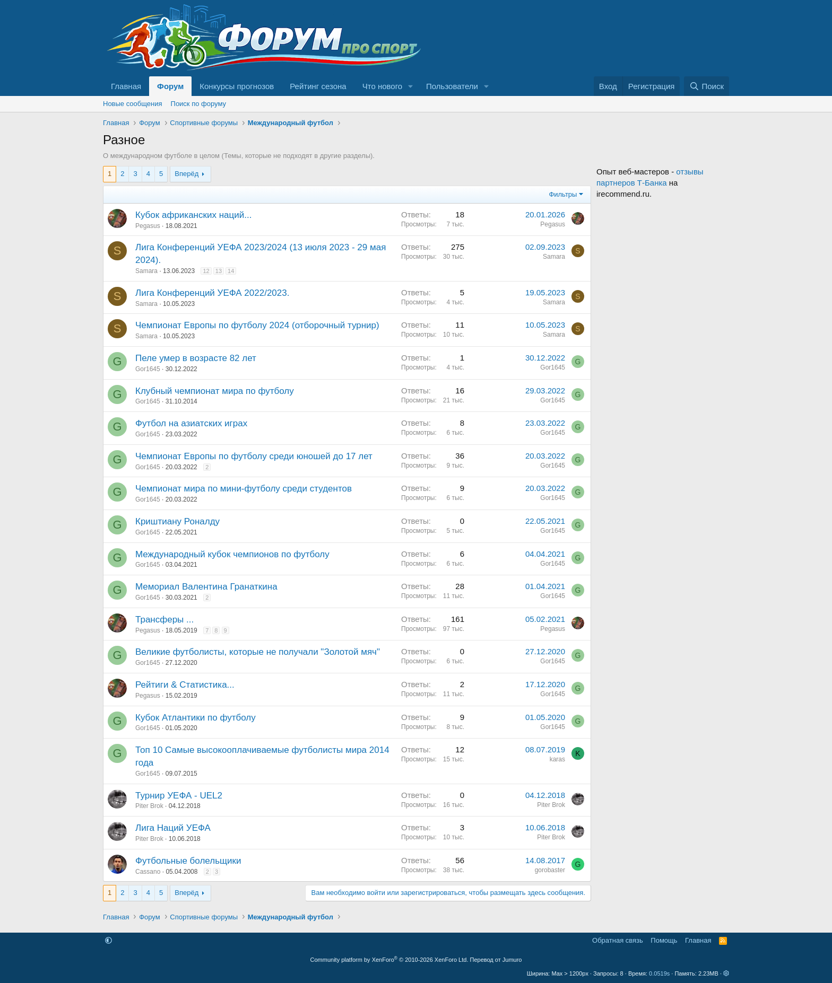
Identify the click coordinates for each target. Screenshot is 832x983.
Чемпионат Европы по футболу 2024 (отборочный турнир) (257, 325)
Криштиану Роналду (177, 521)
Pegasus (147, 226)
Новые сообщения (132, 104)
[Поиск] (706, 86)
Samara (146, 271)
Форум (170, 86)
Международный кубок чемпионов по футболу (232, 554)
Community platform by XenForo (389, 959)
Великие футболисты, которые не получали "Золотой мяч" (257, 652)
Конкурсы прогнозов (237, 86)
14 (231, 271)
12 (206, 271)
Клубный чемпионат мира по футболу (214, 391)
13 (218, 271)
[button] (410, 86)
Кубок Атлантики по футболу (195, 718)
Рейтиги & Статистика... (185, 685)
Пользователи (452, 86)
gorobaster (550, 870)
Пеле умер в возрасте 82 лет (195, 358)
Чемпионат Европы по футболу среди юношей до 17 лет (253, 456)
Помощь (664, 940)
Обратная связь (617, 940)
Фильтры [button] (563, 194)
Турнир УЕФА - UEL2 (178, 796)
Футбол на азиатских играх (191, 423)
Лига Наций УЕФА (173, 828)
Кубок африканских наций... (193, 215)
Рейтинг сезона (318, 86)
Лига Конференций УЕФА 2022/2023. (212, 293)
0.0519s (659, 973)
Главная (126, 86)
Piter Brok (149, 806)
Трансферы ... (164, 620)
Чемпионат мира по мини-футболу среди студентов (243, 489)
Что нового (382, 86)
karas (557, 759)
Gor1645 (147, 369)
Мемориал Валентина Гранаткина (206, 587)
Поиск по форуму (198, 104)
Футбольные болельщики (188, 861)
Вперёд (186, 174)
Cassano (147, 871)
